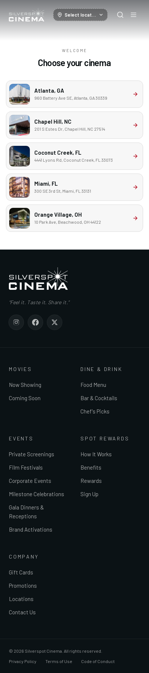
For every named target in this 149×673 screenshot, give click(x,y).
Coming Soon (25, 398)
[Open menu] (133, 14)
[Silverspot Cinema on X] (54, 322)
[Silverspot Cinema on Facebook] (35, 322)
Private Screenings (31, 454)
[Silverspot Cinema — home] (26, 15)
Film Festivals (26, 467)
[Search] (120, 14)
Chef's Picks (95, 411)
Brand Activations (30, 529)
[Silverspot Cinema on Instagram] (16, 322)
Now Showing (25, 384)
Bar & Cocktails (98, 398)
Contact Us (22, 612)
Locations (21, 598)
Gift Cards (21, 572)
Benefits (90, 467)
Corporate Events (30, 480)
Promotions (23, 585)
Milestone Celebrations (36, 494)
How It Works (96, 454)
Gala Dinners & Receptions (26, 511)
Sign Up (89, 494)
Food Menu (93, 384)
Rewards (91, 480)
